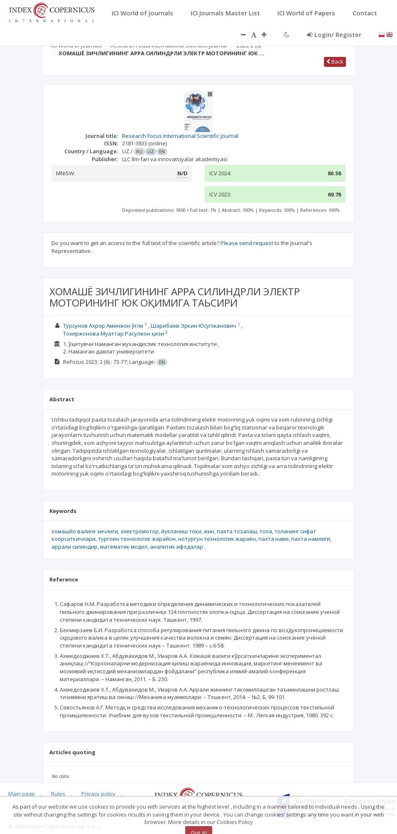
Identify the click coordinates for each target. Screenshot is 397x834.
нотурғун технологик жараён (217, 538)
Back (334, 61)
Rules (58, 793)
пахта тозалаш (237, 531)
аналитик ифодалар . (178, 546)
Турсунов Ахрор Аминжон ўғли (104, 325)
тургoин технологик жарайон (137, 538)
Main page (21, 793)
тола (266, 531)
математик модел (123, 546)
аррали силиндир (74, 546)
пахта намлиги (310, 538)
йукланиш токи (181, 531)
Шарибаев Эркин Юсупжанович (194, 325)
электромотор (139, 531)
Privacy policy (98, 793)
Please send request (247, 243)
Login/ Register (334, 34)
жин (209, 531)
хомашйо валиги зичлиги (84, 531)
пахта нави (273, 538)
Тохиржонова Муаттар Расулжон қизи (114, 333)
